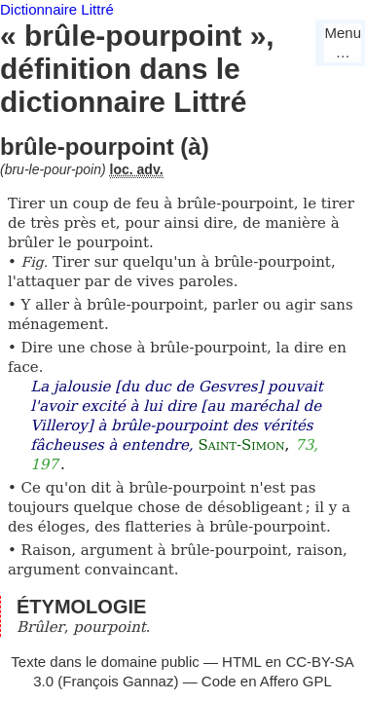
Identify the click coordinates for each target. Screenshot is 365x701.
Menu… (342, 42)
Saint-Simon (241, 445)
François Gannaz (117, 681)
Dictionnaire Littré (57, 9)
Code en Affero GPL (266, 681)
